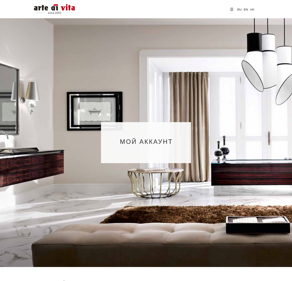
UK (252, 9)
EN (246, 9)
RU (239, 9)
